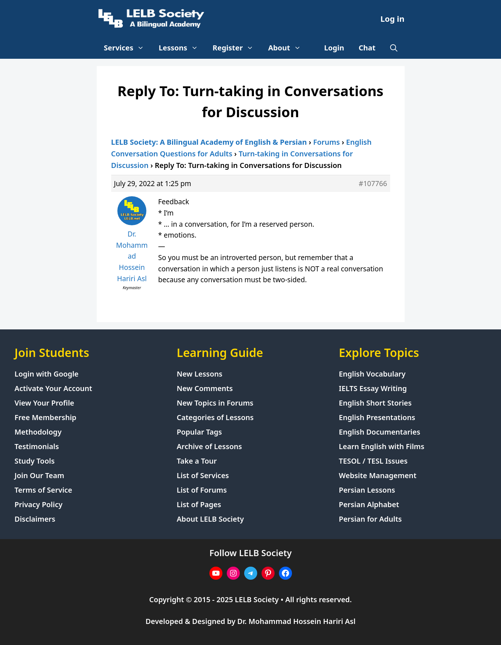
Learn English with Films (381, 446)
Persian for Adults (370, 519)
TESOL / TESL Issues (373, 461)
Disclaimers (34, 519)
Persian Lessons (367, 490)
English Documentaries (379, 432)
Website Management (377, 475)
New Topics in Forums (215, 403)
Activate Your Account (53, 388)
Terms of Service (43, 490)
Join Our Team (39, 475)
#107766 (373, 183)
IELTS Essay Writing (373, 388)
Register (237, 48)
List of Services (203, 475)
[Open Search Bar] (394, 48)
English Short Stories (375, 403)
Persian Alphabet (369, 504)
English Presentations (377, 417)
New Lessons (199, 374)
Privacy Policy (38, 504)
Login (334, 48)
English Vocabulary (372, 374)
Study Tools (34, 461)
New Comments (205, 388)
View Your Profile (44, 403)
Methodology (38, 432)
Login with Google (46, 374)
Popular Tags (199, 432)
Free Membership (45, 417)
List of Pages (199, 504)
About (288, 48)
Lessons (182, 48)
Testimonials (36, 446)
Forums (326, 142)
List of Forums (202, 490)
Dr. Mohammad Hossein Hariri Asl (296, 621)
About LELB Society (210, 519)
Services (128, 48)
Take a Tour (197, 461)
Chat (367, 48)
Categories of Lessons (215, 417)
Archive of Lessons (209, 446)
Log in (392, 18)
